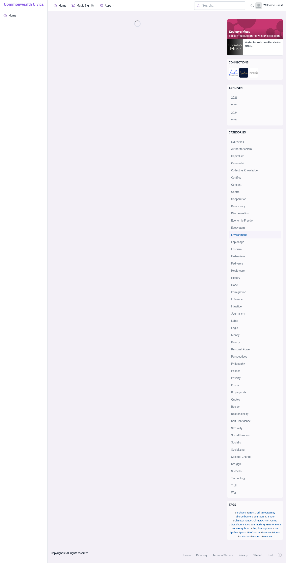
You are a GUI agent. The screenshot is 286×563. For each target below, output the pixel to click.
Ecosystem (238, 227)
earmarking (258, 524)
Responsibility (239, 413)
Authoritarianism (241, 149)
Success (236, 471)
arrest (251, 512)
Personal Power (241, 349)
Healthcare (238, 270)
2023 (234, 120)
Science (266, 532)
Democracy (238, 206)
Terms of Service (223, 555)
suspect (256, 536)
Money (235, 335)
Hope (234, 285)
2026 (234, 97)
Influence (237, 299)
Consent (236, 184)
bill (258, 512)
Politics (235, 370)
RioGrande (254, 532)
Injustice (236, 306)
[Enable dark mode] (252, 5)
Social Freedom (240, 435)
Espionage (237, 242)
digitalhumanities (240, 524)
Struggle (236, 464)
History (235, 277)
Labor (234, 320)
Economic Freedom (243, 220)
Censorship (238, 163)
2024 (234, 112)
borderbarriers (245, 516)
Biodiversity (268, 512)
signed (276, 532)
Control (235, 192)
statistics (245, 536)
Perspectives (239, 356)
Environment (239, 234)
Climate (270, 516)
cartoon (259, 516)
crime (274, 520)
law (276, 528)
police (234, 532)
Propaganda (238, 392)
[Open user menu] (269, 5)
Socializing (237, 449)
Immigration (238, 292)
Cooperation (238, 199)
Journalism (238, 313)
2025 (234, 105)
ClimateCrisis (261, 520)
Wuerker (267, 536)
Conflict (236, 177)
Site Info (258, 555)
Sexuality (236, 428)
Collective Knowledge (244, 170)
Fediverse (237, 263)
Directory (201, 555)
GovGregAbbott (241, 528)
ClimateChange (243, 520)
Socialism (237, 442)
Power (235, 385)
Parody (235, 342)
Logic (234, 328)
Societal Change (241, 456)
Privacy (243, 555)
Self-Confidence (241, 421)
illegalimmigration (262, 528)
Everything (237, 141)
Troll (234, 485)
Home (187, 555)
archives (241, 512)
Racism (235, 406)
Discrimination (240, 213)
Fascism (236, 249)
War (233, 492)
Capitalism (237, 156)
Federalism (238, 256)
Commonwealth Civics (24, 4)
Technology (238, 478)
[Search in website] (219, 5)
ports (243, 532)
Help (271, 555)
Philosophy (238, 363)
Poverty (236, 378)
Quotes (235, 399)
